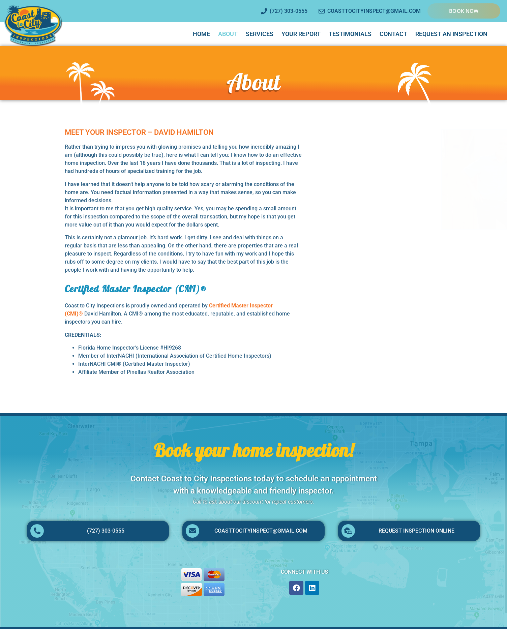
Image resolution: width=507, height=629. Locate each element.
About (228, 33)
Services (259, 33)
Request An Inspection (451, 33)
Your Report (301, 33)
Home (201, 33)
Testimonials (350, 33)
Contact (393, 33)
